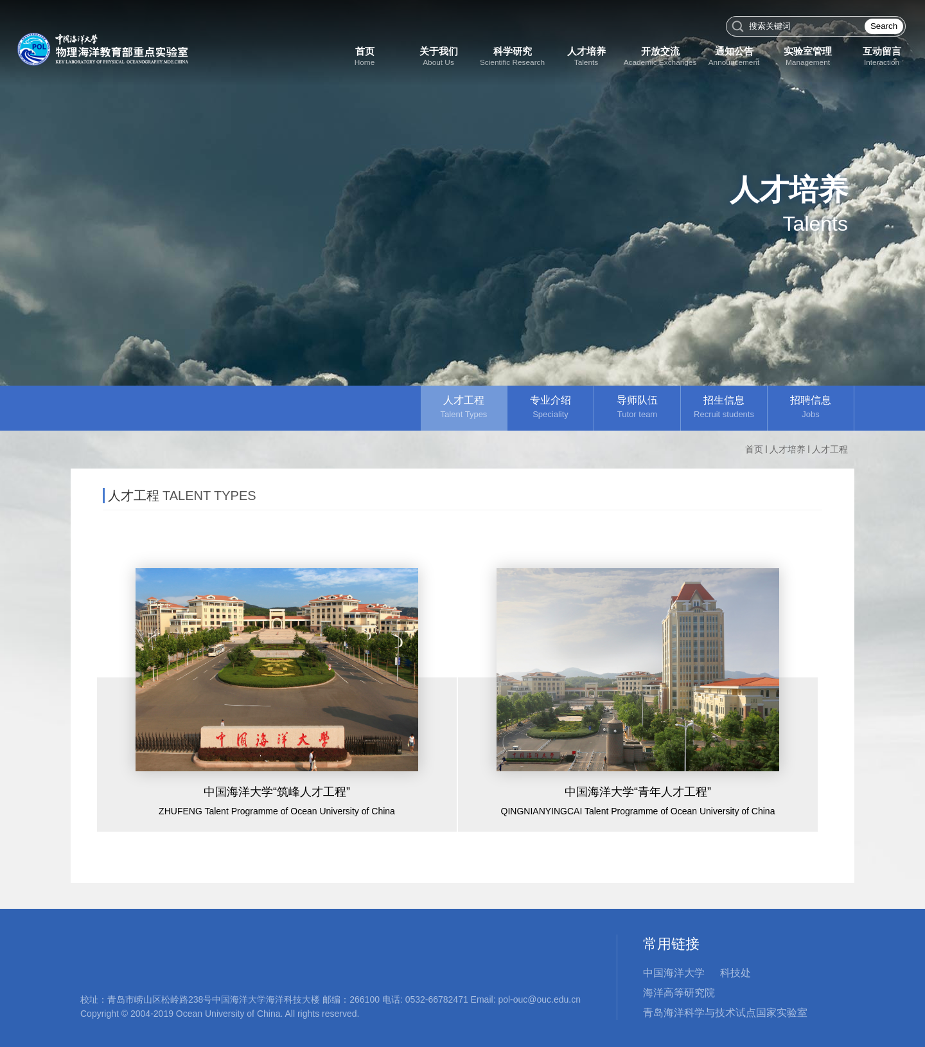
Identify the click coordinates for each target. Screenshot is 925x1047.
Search (883, 26)
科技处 (735, 972)
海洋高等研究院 (679, 992)
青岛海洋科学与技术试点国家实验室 (725, 1012)
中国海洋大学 (674, 972)
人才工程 (830, 449)
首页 (754, 449)
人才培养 (788, 449)
